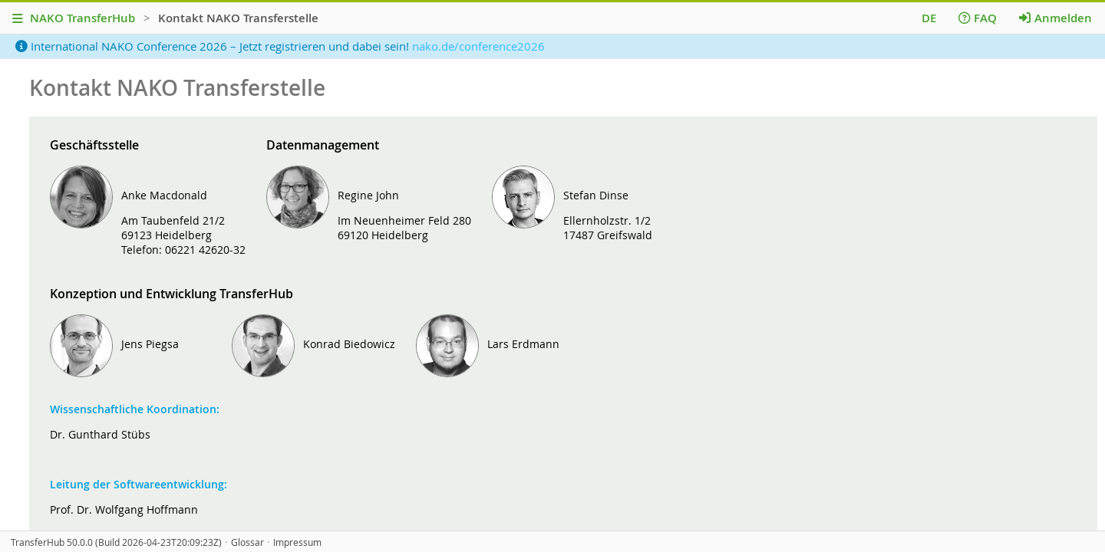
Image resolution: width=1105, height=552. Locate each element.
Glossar (247, 542)
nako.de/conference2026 (478, 46)
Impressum (297, 542)
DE (929, 18)
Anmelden (1055, 18)
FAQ (977, 18)
